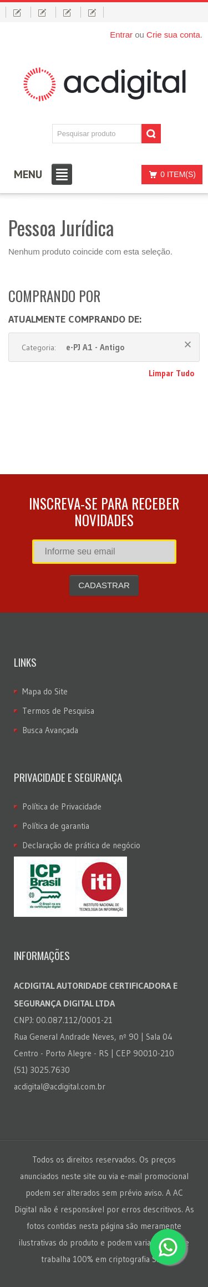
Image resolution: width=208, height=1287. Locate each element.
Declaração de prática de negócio (81, 845)
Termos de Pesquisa (58, 710)
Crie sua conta (173, 34)
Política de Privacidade (62, 806)
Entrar (121, 34)
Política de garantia (55, 826)
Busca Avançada (50, 730)
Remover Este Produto (188, 344)
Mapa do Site (45, 691)
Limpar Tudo (171, 373)
